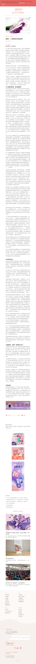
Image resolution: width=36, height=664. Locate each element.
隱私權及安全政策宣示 (21, 2)
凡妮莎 (9, 44)
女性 (16, 12)
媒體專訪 (11, 36)
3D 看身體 (20, 594)
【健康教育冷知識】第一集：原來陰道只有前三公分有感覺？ (17, 499)
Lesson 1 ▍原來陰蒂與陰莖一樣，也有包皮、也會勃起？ (17, 497)
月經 (13, 12)
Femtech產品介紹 (8, 611)
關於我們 (22, 12)
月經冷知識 (7, 601)
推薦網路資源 (7, 604)
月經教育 (6, 596)
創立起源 (20, 609)
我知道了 (3, 4)
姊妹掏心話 (7, 603)
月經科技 (6, 609)
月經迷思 (6, 599)
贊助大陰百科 (21, 614)
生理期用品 (7, 594)
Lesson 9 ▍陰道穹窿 (10, 503)
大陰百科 (7, 531)
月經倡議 (6, 598)
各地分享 (20, 611)
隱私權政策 (8, 656)
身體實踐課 (21, 598)
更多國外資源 (7, 612)
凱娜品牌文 (21, 616)
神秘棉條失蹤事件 (9, 507)
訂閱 (7, 644)
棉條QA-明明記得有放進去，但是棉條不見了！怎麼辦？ (16, 501)
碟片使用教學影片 (9, 505)
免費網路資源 (21, 601)
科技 (18, 12)
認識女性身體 (21, 599)
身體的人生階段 (21, 596)
